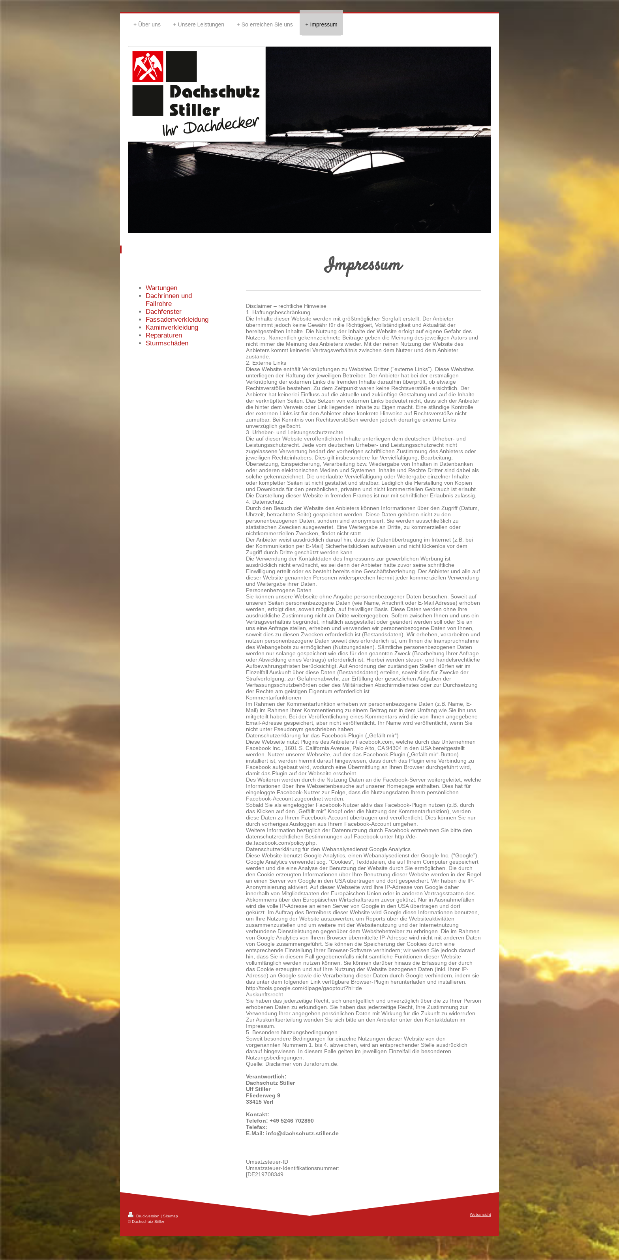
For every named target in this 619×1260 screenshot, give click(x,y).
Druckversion (144, 1216)
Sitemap (170, 1216)
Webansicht (480, 1214)
